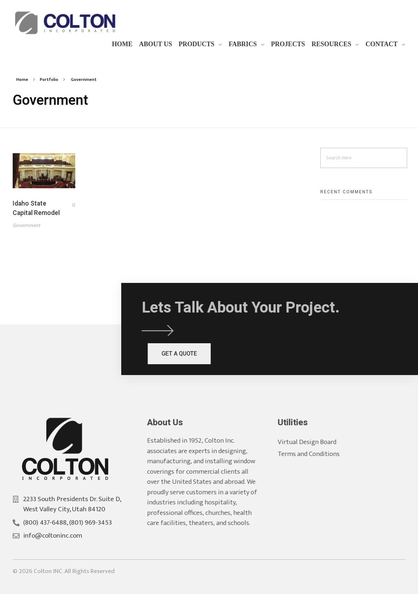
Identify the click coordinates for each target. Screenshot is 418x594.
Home (22, 79)
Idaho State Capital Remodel (36, 208)
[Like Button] (68, 205)
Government (26, 225)
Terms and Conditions (316, 454)
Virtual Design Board (314, 442)
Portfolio (49, 79)
